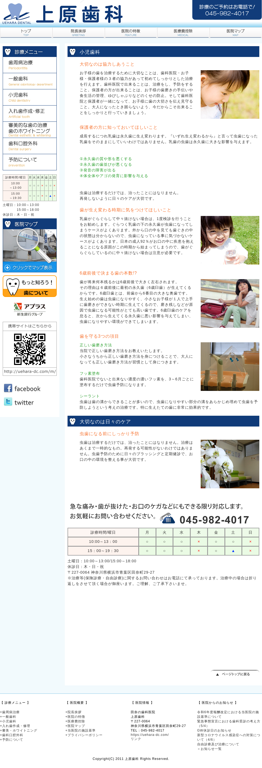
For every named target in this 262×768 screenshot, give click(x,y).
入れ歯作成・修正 (30, 114)
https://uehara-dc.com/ (150, 735)
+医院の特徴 (75, 717)
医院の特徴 (131, 32)
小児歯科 (30, 97)
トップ (26, 32)
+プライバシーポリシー (84, 735)
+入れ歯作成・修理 (15, 726)
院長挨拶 (78, 32)
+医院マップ (75, 726)
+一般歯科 (8, 717)
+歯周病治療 (10, 712)
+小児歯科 (8, 721)
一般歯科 (30, 81)
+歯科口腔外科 (11, 735)
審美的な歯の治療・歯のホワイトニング (30, 130)
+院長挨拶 (73, 712)
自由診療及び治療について (218, 744)
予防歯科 (30, 162)
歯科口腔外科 (30, 146)
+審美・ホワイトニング (18, 730)
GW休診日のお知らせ (214, 730)
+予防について (11, 740)
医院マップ (236, 32)
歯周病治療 (30, 65)
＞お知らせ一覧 (209, 749)
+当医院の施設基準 (80, 730)
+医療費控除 (75, 721)
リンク (136, 739)
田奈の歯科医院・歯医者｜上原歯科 (62, 13)
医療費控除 (183, 32)
